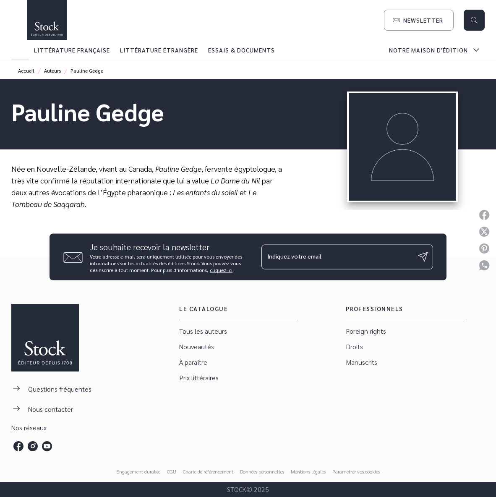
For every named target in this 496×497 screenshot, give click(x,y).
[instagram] (33, 446)
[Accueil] (46, 20)
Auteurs (52, 70)
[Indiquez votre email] (336, 257)
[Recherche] (474, 20)
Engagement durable (138, 471)
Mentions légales (308, 471)
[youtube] (47, 446)
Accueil (26, 70)
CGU (171, 471)
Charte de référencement (208, 471)
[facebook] (18, 446)
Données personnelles (262, 471)
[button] (419, 20)
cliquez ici (221, 269)
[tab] (20, 50)
